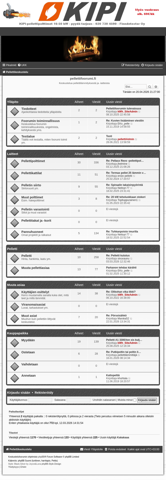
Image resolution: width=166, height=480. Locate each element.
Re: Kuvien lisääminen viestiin (125, 120)
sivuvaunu (123, 258)
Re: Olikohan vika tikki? (121, 291)
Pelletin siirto (31, 185)
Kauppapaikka (17, 333)
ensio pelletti (125, 175)
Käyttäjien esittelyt (35, 292)
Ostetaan (28, 352)
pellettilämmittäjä (127, 355)
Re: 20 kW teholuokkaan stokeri (125, 197)
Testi (109, 136)
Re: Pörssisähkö (116, 315)
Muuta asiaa (16, 285)
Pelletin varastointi (35, 209)
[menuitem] (22, 65)
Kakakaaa (123, 437)
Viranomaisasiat (33, 304)
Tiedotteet (28, 109)
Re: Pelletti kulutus (118, 255)
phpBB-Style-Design (51, 464)
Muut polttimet (32, 197)
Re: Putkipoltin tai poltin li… (123, 352)
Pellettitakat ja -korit (36, 220)
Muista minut (127, 399)
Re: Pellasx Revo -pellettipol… (125, 160)
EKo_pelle (123, 123)
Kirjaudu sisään (18, 392)
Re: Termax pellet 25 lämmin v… (126, 172)
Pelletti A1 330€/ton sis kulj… (124, 339)
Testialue (28, 136)
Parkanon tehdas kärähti (121, 267)
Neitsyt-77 (123, 187)
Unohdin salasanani (104, 399)
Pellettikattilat (31, 173)
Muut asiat (29, 315)
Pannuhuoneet (32, 232)
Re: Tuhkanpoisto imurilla (122, 231)
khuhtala (123, 378)
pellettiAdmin (126, 139)
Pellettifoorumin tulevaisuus (123, 108)
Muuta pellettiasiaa (35, 268)
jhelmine (122, 163)
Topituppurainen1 (128, 200)
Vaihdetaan (29, 364)
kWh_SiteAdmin (127, 111)
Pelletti (12, 249)
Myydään (28, 340)
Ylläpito (12, 102)
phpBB (41, 457)
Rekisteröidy (44, 392)
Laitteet (12, 154)
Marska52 (123, 318)
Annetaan (28, 375)
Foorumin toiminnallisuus (40, 121)
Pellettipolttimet (33, 161)
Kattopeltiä (113, 375)
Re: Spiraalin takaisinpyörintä (124, 184)
